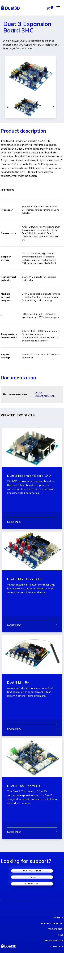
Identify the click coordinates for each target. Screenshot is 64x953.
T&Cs (60, 935)
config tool (32, 883)
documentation (32, 870)
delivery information (51, 923)
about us (58, 917)
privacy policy (55, 929)
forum (32, 877)
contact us (56, 946)
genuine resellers (53, 940)
